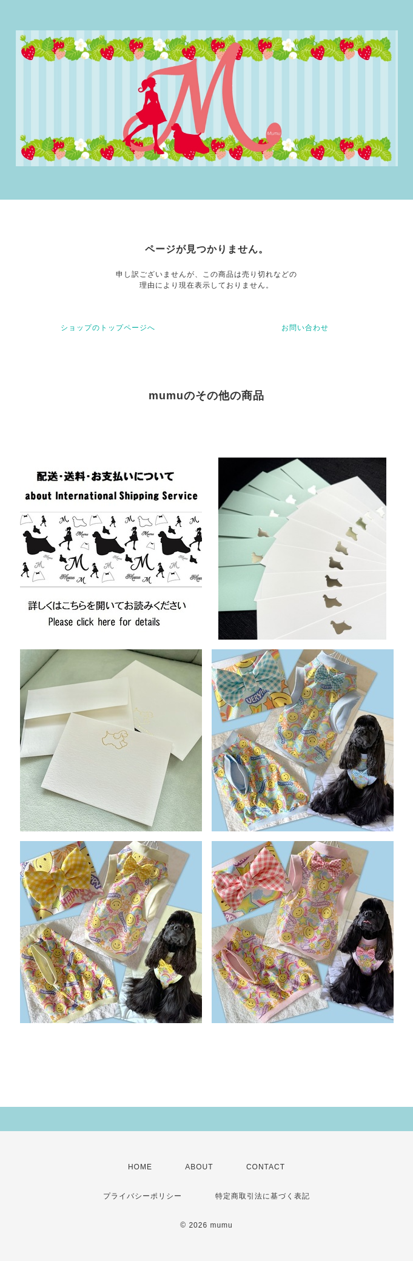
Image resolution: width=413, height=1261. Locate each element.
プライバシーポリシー (142, 1196)
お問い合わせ (305, 327)
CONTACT (265, 1167)
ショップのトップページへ (108, 327)
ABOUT (199, 1167)
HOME (140, 1167)
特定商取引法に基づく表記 (262, 1196)
